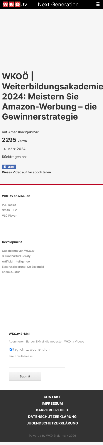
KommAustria (11, 272)
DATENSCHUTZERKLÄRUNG (52, 416)
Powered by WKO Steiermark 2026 (52, 435)
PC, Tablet (9, 205)
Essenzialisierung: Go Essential (23, 266)
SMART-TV (9, 210)
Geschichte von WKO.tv (18, 250)
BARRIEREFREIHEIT (52, 410)
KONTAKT (52, 397)
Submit (25, 376)
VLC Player (9, 215)
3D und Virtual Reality (16, 256)
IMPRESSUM (52, 403)
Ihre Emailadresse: (21, 356)
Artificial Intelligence (16, 261)
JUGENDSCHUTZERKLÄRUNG (52, 423)
